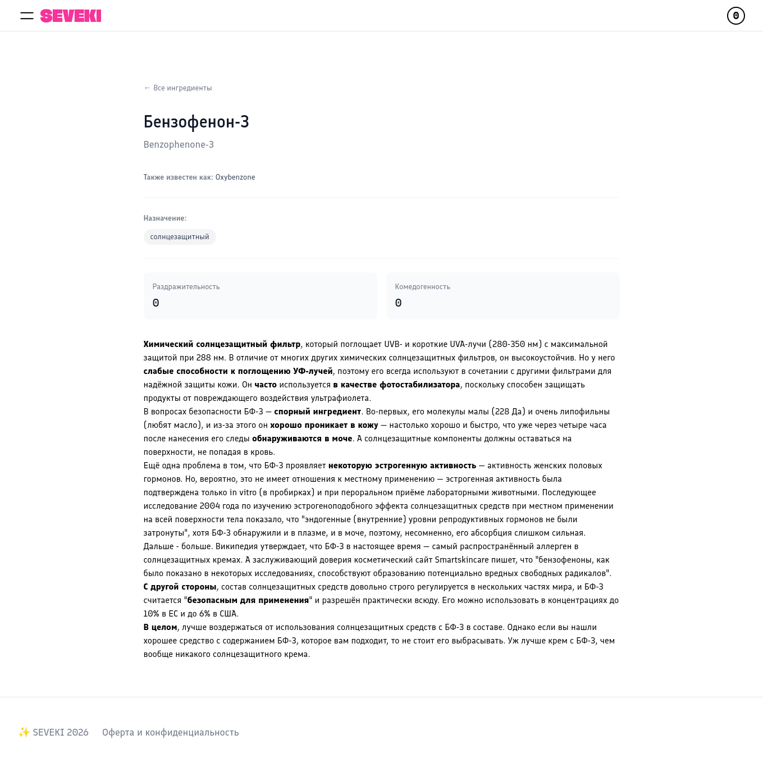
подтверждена (171, 492)
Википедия (237, 546)
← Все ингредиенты (178, 88)
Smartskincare (462, 559)
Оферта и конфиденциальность (170, 732)
